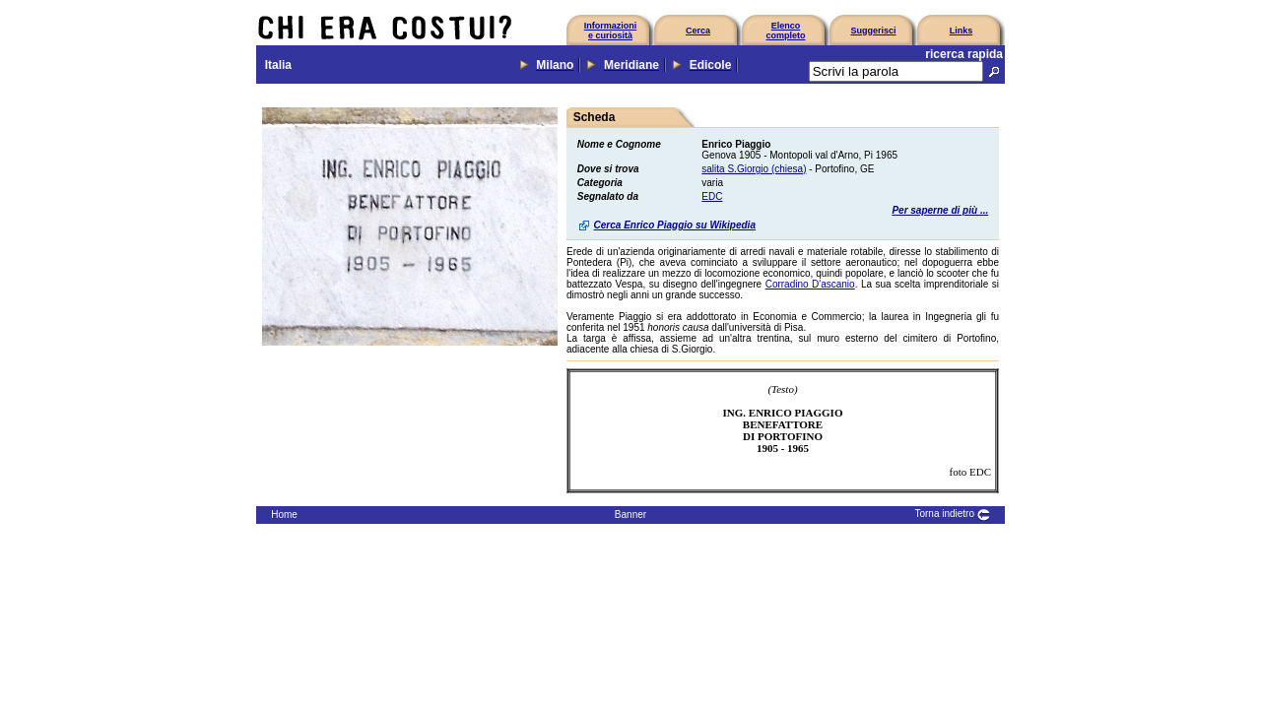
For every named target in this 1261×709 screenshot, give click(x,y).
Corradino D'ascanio (810, 284)
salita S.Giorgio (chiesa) (753, 168)
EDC (711, 196)
